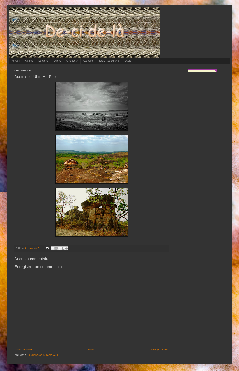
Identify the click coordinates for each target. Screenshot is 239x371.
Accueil (16, 60)
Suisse (57, 60)
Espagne (43, 60)
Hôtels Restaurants (108, 60)
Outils (128, 60)
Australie (88, 60)
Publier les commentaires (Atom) (43, 355)
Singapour (72, 60)
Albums (29, 60)
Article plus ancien (159, 349)
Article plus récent (23, 349)
